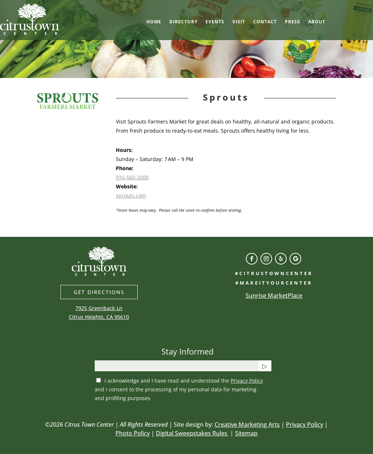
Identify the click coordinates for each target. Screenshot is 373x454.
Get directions (99, 292)
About (316, 22)
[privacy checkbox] (98, 380)
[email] (177, 365)
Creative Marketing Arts (247, 424)
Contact (265, 22)
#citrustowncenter (274, 273)
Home (153, 22)
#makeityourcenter (274, 282)
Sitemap (246, 433)
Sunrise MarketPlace (274, 295)
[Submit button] (265, 365)
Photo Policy (132, 433)
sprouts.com (131, 195)
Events (214, 22)
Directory (183, 22)
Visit (238, 22)
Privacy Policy (247, 380)
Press (292, 22)
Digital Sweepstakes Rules (192, 433)
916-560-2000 (132, 177)
